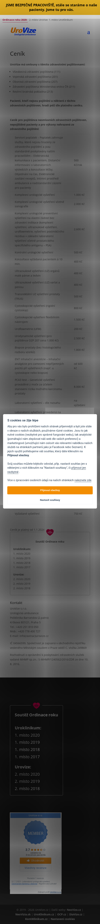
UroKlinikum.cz (44, 914)
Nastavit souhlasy (50, 500)
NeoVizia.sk (23, 914)
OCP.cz (62, 914)
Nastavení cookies (63, 919)
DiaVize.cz (76, 914)
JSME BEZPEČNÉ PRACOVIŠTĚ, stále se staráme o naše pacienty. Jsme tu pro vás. (51, 7)
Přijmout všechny (50, 490)
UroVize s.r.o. (55, 892)
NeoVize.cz (74, 910)
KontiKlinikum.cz (36, 919)
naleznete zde (82, 480)
